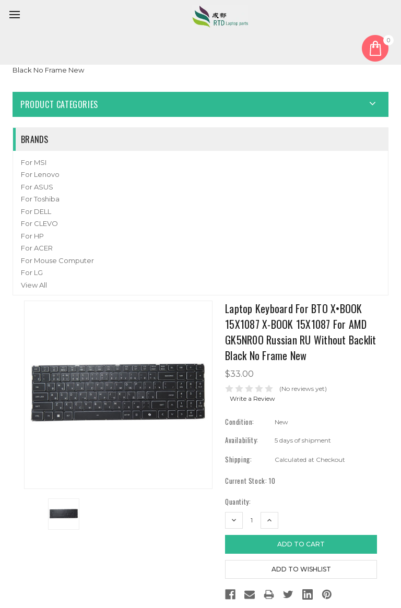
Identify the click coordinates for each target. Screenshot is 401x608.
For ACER (37, 248)
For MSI (33, 162)
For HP (32, 236)
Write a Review (252, 398)
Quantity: (238, 502)
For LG (32, 272)
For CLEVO (39, 223)
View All (34, 285)
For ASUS (37, 187)
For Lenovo (40, 174)
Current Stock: (250, 481)
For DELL (36, 211)
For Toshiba (40, 199)
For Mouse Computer (57, 260)
